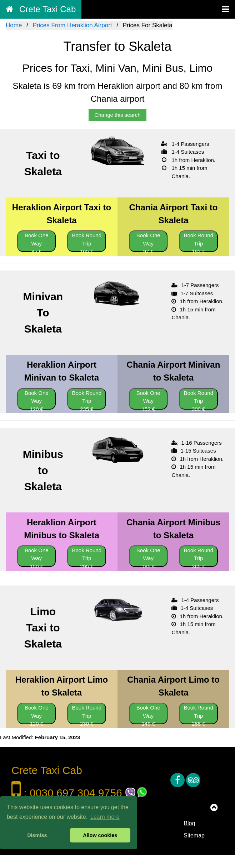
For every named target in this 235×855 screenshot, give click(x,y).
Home (14, 25)
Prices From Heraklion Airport (72, 25)
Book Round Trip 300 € (198, 400)
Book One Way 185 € (148, 557)
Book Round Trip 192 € (198, 242)
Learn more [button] (105, 817)
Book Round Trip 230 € (86, 714)
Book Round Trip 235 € (86, 400)
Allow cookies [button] (100, 835)
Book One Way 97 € (148, 242)
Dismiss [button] (37, 835)
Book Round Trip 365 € (198, 557)
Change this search (117, 115)
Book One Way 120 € (37, 400)
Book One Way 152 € (148, 400)
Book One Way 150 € (37, 557)
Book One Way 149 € (148, 714)
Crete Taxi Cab (41, 9)
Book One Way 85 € (37, 242)
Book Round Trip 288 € (198, 714)
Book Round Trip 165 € (86, 242)
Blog (189, 823)
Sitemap (194, 835)
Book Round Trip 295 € (86, 557)
